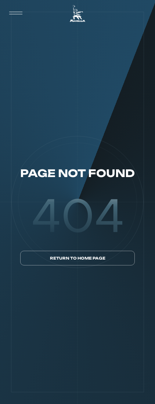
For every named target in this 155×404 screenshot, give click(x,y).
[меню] (15, 13)
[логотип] (77, 13)
